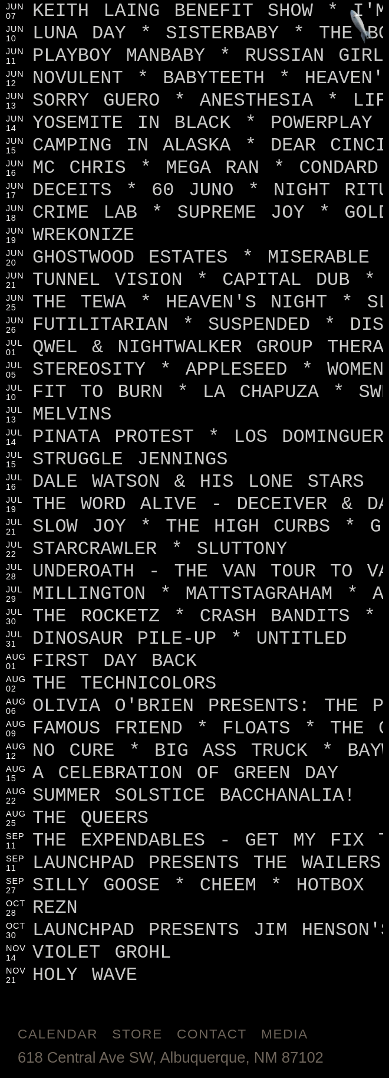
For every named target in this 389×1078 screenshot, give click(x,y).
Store (137, 1034)
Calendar (58, 1034)
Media (284, 1034)
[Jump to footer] (362, 27)
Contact (212, 1034)
